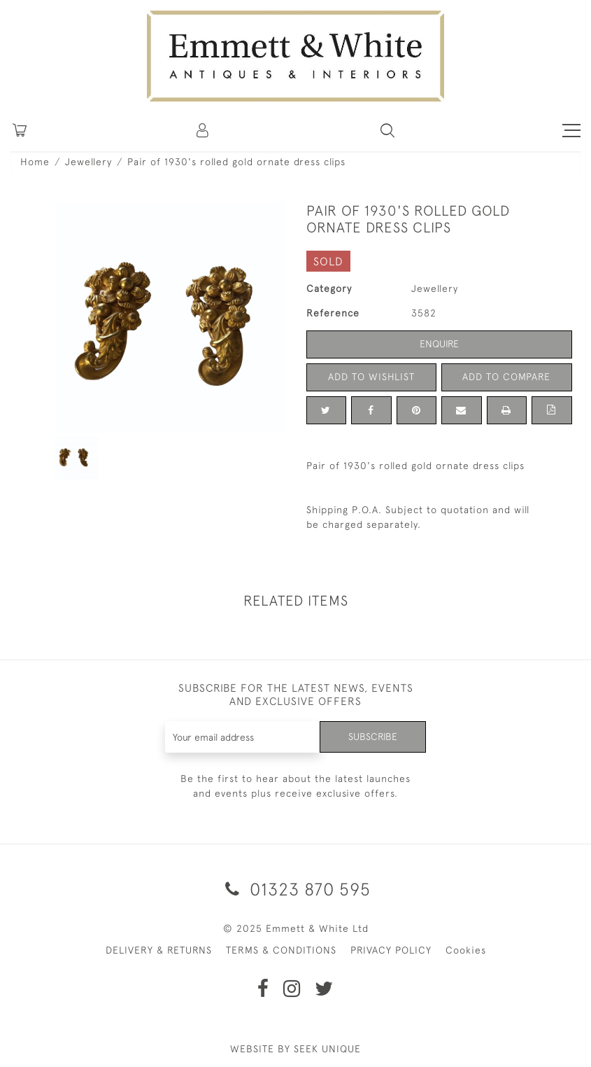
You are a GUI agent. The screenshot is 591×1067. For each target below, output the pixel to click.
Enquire (439, 343)
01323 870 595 (295, 889)
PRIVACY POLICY (391, 950)
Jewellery (88, 161)
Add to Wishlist (371, 376)
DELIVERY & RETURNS (159, 950)
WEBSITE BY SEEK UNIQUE (295, 1048)
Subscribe (372, 736)
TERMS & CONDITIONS (281, 950)
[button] (387, 130)
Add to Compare (506, 376)
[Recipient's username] (242, 737)
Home (35, 161)
